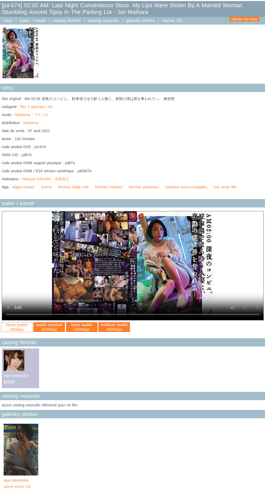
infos (8, 20)
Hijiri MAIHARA (21, 484)
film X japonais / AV (36, 107)
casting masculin (103, 20)
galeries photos (140, 20)
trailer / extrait (33, 20)
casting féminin (67, 20)
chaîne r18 (172, 20)
